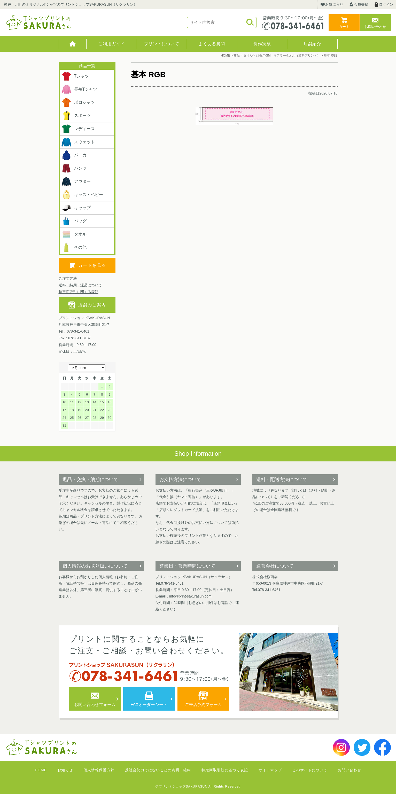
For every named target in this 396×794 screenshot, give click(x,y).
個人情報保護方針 (98, 770)
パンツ (74, 168)
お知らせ (65, 770)
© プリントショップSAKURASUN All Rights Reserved (198, 786)
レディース (78, 129)
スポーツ (76, 116)
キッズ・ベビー (82, 195)
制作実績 (262, 44)
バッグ (74, 221)
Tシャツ (75, 76)
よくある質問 (212, 44)
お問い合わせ (375, 27)
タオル (74, 234)
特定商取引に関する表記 (78, 292)
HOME (73, 44)
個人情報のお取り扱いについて (95, 566)
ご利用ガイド (111, 44)
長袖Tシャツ (79, 89)
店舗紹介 (312, 44)
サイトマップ (270, 770)
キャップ (76, 208)
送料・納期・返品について (80, 285)
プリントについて (161, 44)
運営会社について (274, 566)
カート (344, 27)
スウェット (78, 142)
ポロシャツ (78, 102)
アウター (76, 181)
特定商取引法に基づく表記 (224, 770)
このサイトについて (309, 770)
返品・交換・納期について (90, 479)
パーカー (76, 155)
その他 (74, 247)
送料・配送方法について (281, 479)
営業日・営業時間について (187, 566)
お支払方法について (180, 479)
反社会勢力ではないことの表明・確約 (158, 770)
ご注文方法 (68, 278)
